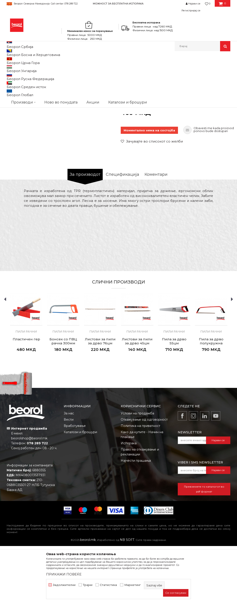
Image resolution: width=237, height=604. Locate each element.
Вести (69, 478)
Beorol (11, 60)
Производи (26, 60)
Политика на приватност (140, 484)
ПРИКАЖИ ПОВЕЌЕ (64, 574)
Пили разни (74, 60)
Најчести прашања (136, 519)
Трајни (87, 585)
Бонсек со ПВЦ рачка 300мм (63, 399)
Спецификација (122, 232)
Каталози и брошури (80, 490)
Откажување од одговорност (144, 478)
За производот (85, 232)
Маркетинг (132, 585)
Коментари (156, 232)
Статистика (108, 585)
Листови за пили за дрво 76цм (100, 399)
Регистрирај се (191, 10)
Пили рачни (94, 60)
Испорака (129, 501)
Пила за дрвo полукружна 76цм (211, 401)
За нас (69, 471)
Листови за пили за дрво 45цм (137, 399)
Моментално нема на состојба (149, 188)
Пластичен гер (26, 397)
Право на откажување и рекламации (140, 509)
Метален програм (50, 60)
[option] (118, 3)
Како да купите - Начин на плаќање (142, 492)
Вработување (75, 484)
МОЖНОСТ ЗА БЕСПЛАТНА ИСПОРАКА (118, 3)
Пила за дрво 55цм (174, 399)
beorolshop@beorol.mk (29, 496)
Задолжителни (64, 585)
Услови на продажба (137, 471)
